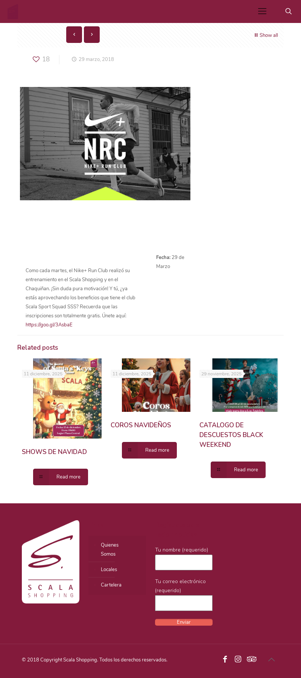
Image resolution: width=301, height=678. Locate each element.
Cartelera (111, 585)
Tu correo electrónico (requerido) (184, 594)
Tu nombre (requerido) (184, 558)
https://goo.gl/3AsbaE (49, 324)
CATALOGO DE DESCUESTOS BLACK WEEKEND (231, 435)
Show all (265, 35)
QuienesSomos (110, 550)
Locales (109, 569)
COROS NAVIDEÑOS (141, 425)
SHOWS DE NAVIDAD (54, 452)
